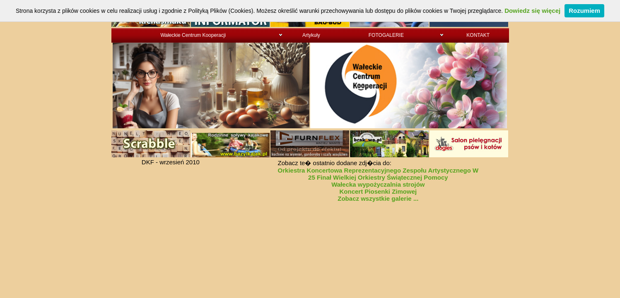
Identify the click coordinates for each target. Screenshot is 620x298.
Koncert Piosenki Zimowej (378, 191)
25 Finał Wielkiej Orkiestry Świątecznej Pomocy (378, 177)
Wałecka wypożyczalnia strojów (378, 184)
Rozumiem (584, 10)
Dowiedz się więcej (532, 10)
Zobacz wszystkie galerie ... (378, 198)
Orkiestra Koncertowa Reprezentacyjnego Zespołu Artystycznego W (378, 170)
